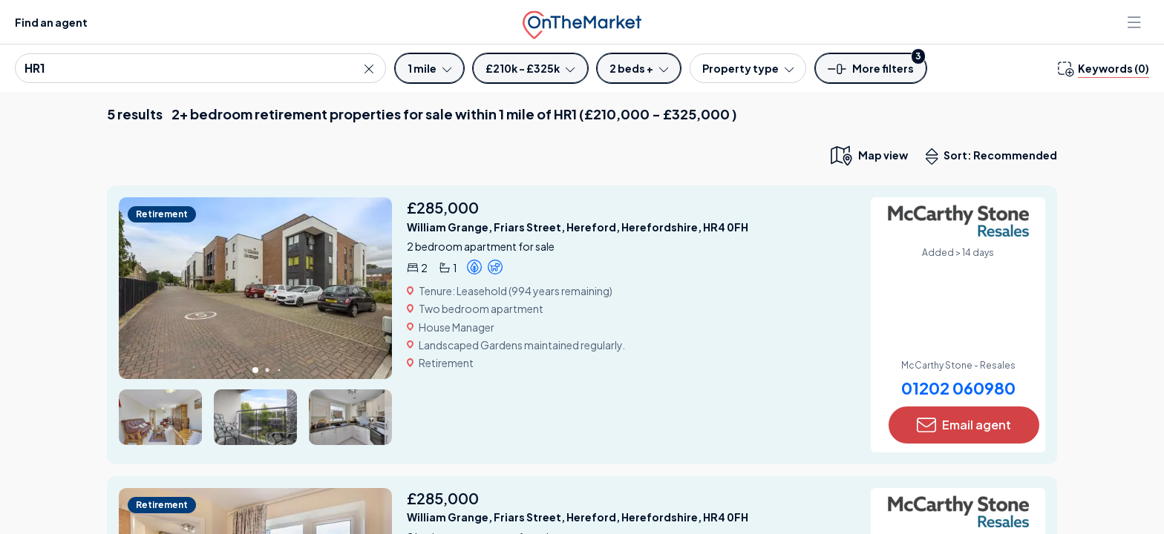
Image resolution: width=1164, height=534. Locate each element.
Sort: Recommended (995, 156)
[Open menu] (1135, 22)
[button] (871, 73)
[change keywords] (1103, 68)
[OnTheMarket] (582, 21)
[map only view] (868, 155)
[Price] (530, 68)
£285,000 (443, 207)
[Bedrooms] (639, 68)
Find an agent (51, 22)
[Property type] (748, 68)
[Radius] (429, 68)
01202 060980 (958, 388)
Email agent (964, 425)
